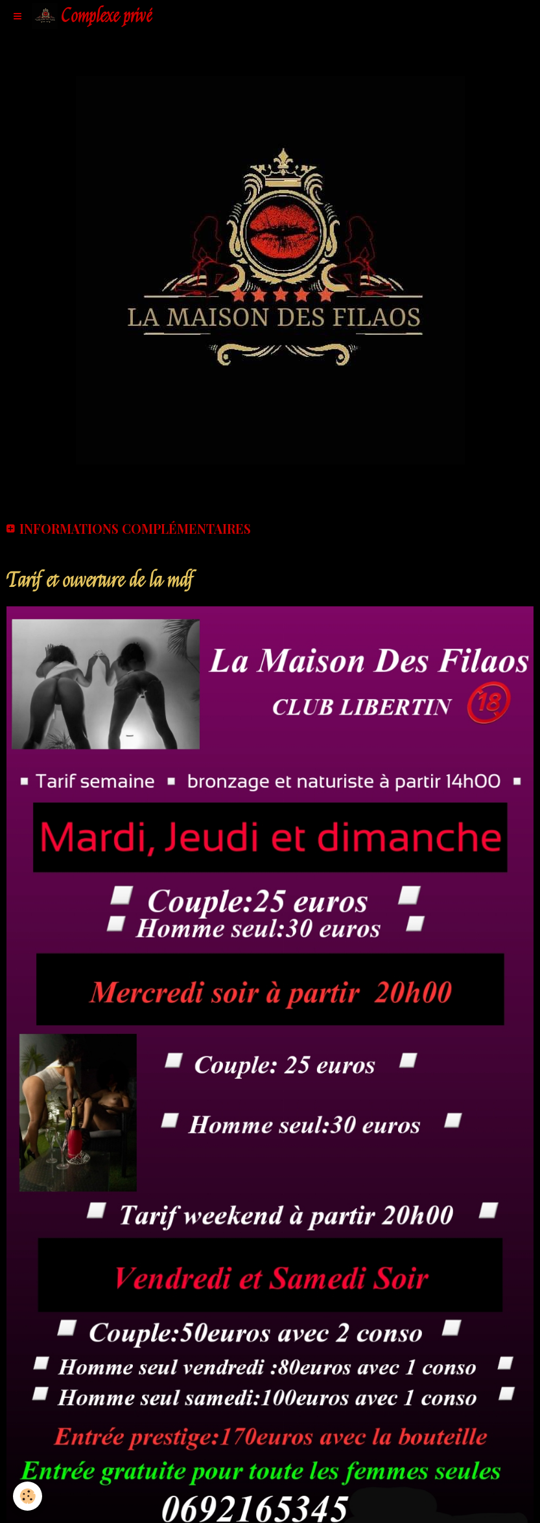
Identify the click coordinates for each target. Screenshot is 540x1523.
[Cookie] (27, 1496)
